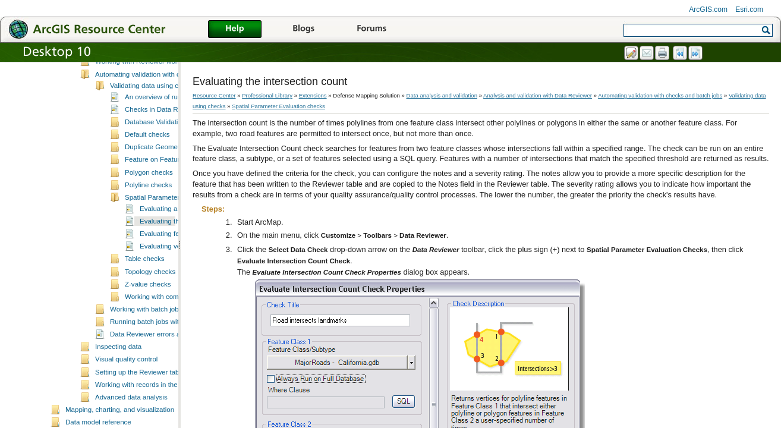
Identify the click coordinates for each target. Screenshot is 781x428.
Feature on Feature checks (166, 202)
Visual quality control (126, 402)
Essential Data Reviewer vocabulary (149, 92)
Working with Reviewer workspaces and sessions (169, 104)
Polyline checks (148, 228)
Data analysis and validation (442, 95)
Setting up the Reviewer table (139, 415)
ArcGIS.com (708, 9)
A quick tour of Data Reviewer (140, 79)
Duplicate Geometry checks (167, 190)
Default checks (147, 177)
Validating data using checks (153, 129)
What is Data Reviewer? (132, 67)
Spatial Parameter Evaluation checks (278, 106)
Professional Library (267, 95)
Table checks (145, 302)
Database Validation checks (167, 165)
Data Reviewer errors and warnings (164, 377)
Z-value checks (148, 327)
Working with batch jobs (146, 352)
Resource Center (214, 95)
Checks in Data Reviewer (163, 152)
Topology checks (150, 315)
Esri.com (749, 9)
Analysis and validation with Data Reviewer (537, 95)
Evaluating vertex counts (177, 289)
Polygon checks (149, 215)
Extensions (313, 95)
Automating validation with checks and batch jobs (169, 117)
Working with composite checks (172, 340)
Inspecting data (118, 390)
